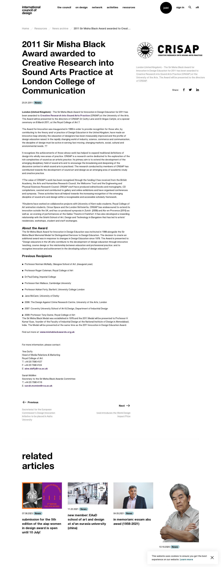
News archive (60, 28)
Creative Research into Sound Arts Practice (65, 115)
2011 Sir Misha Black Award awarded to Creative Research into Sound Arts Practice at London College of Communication (102, 28)
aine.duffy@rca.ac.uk (36, 368)
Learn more (186, 559)
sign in (180, 7)
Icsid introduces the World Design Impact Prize (113, 415)
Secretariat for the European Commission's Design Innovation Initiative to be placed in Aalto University (38, 414)
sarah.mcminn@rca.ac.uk (38, 385)
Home (25, 28)
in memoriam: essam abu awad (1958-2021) (132, 522)
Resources (40, 28)
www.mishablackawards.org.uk (57, 332)
